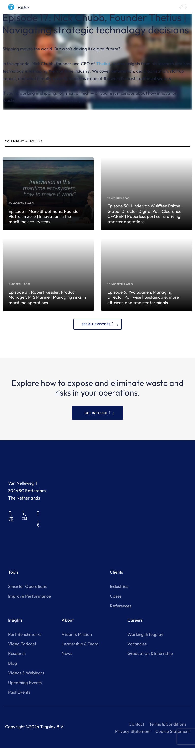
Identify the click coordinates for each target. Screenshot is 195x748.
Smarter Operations (27, 586)
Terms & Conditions (167, 724)
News (67, 653)
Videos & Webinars (26, 672)
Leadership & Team (80, 643)
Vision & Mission (77, 634)
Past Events (19, 692)
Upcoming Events (25, 682)
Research (17, 653)
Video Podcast (22, 643)
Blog (12, 663)
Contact (136, 724)
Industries (119, 586)
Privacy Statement (133, 731)
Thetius (103, 63)
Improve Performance (29, 596)
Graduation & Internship (150, 653)
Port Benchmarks (24, 634)
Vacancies (137, 643)
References (120, 605)
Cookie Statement (172, 731)
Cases (115, 596)
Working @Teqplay (145, 634)
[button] (183, 7)
